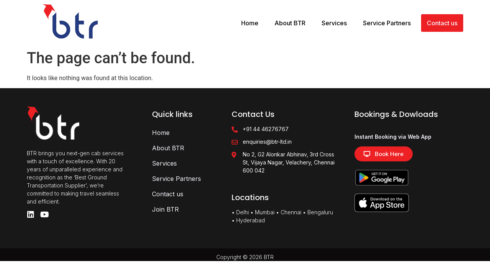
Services (334, 23)
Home (249, 23)
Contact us (442, 23)
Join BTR (165, 209)
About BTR (289, 23)
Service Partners (387, 23)
